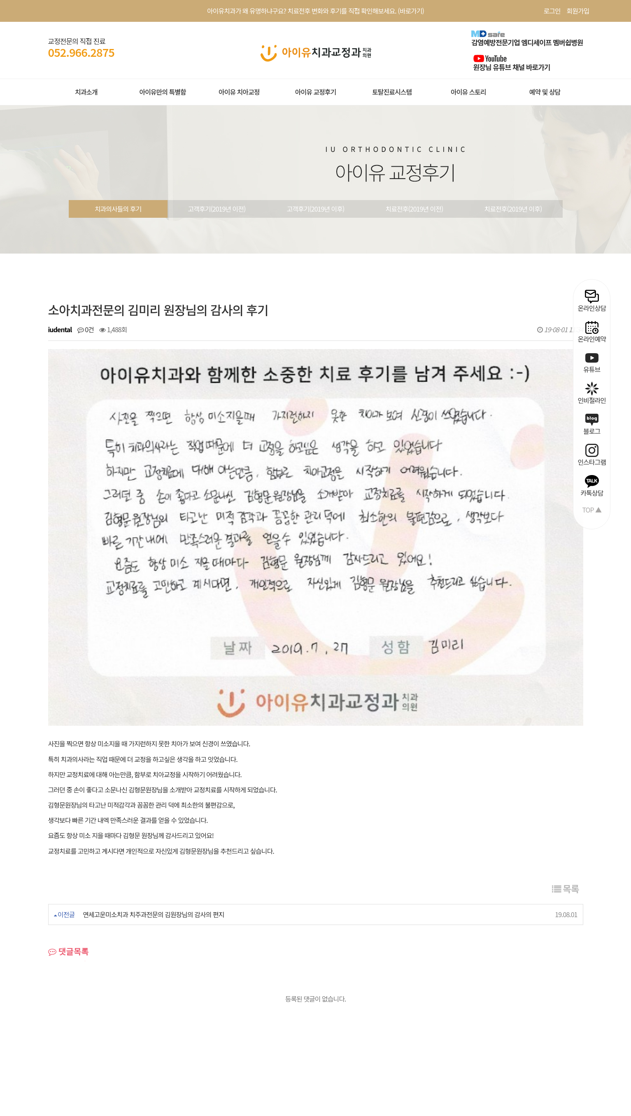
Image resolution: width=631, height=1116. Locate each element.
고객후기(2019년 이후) (316, 209)
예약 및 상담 (545, 92)
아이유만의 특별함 (162, 92)
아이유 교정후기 (315, 92)
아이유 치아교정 (239, 92)
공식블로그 (318, 1011)
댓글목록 (68, 816)
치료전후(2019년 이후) (513, 209)
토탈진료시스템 (392, 92)
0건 (85, 329)
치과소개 (86, 92)
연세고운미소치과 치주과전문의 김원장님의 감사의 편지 (153, 779)
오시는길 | (286, 1011)
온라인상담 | (253, 1011)
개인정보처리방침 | (103, 1011)
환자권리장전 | (152, 1011)
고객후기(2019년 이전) (217, 209)
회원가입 (578, 11)
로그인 (551, 11)
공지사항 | (188, 1011)
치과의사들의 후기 (118, 209)
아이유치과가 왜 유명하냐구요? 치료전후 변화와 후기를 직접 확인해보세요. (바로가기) (315, 11)
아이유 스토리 (468, 92)
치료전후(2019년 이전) (414, 209)
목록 (565, 753)
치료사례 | (219, 1011)
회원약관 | (61, 1011)
